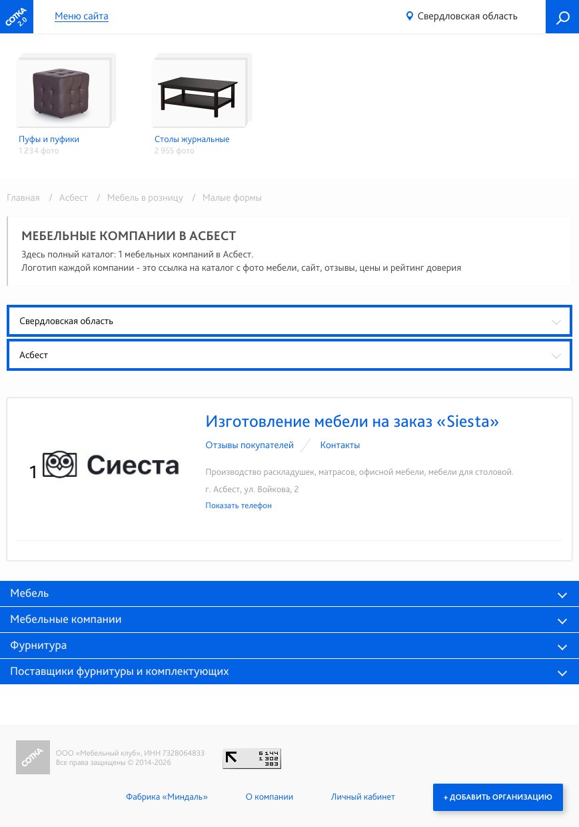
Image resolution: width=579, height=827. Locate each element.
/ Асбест (66, 197)
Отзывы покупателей (249, 445)
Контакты (340, 445)
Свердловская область (467, 15)
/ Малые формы (223, 197)
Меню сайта (82, 16)
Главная (23, 197)
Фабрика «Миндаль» (167, 797)
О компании (269, 797)
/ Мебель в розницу (137, 197)
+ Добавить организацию (498, 797)
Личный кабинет (363, 797)
